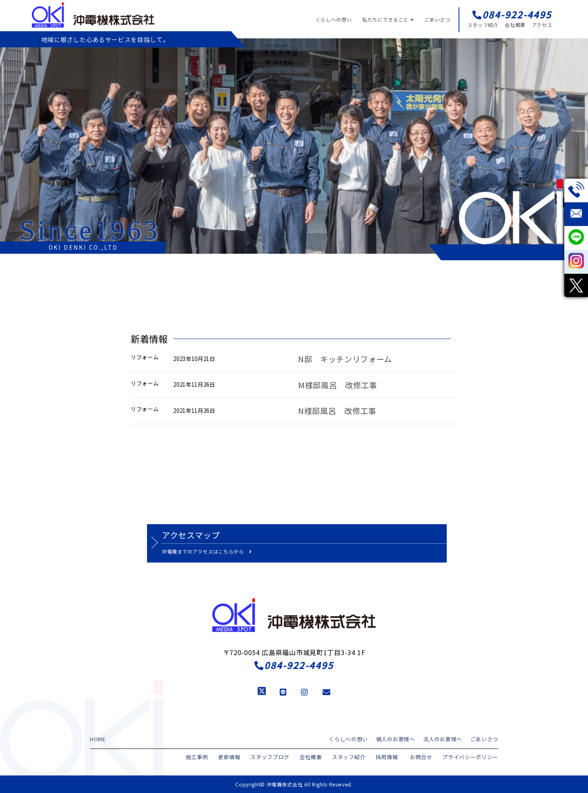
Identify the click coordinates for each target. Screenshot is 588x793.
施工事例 (213, 756)
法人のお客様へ (446, 738)
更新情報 (244, 756)
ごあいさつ (437, 19)
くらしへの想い (334, 19)
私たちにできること (388, 19)
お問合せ (426, 756)
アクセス (542, 24)
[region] (294, 146)
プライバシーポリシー (472, 756)
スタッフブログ (283, 756)
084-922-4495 (294, 664)
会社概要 (515, 24)
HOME (97, 738)
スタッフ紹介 (483, 24)
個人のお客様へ (402, 738)
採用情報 (393, 756)
